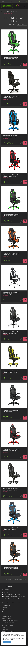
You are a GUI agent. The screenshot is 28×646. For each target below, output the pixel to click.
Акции (3, 627)
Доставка (4, 611)
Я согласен (6, 642)
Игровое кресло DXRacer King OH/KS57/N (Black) (11, 411)
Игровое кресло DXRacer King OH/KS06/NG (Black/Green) (11, 489)
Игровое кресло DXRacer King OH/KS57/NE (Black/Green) (11, 215)
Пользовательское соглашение (9, 622)
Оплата (4, 614)
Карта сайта (5, 629)
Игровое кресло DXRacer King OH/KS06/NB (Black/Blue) (11, 136)
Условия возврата (6, 618)
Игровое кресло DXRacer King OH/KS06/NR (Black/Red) (11, 175)
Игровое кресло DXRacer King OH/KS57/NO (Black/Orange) (11, 568)
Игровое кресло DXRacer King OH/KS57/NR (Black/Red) (11, 450)
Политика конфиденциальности (10, 620)
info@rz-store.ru (6, 600)
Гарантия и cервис (6, 616)
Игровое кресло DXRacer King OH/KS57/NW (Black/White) (11, 332)
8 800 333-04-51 (23, 1)
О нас (3, 609)
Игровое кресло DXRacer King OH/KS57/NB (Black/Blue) (11, 528)
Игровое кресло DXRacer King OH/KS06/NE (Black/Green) (11, 58)
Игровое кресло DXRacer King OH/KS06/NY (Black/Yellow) (11, 371)
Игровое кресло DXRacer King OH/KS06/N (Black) (11, 97)
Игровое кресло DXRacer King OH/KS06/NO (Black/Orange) (11, 254)
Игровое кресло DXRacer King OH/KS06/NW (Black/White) (11, 293)
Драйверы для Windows (8, 631)
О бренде (4, 607)
